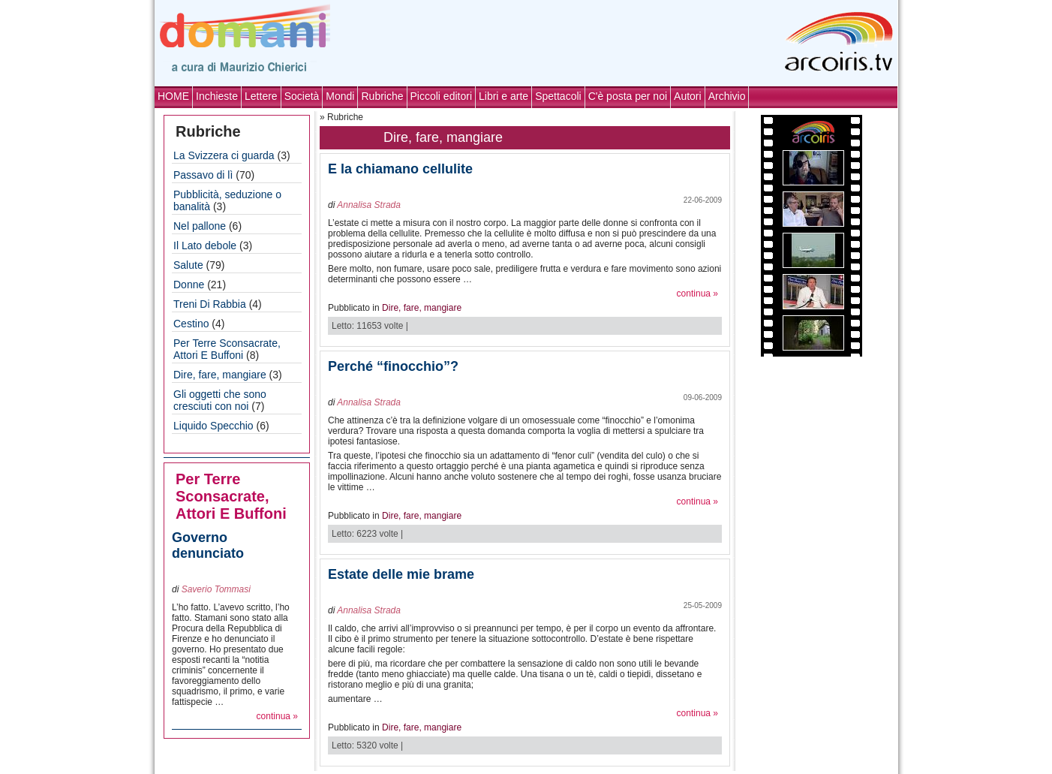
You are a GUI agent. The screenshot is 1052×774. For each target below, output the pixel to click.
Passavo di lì (203, 175)
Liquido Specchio (213, 426)
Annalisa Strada (369, 205)
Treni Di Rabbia (209, 304)
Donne (188, 285)
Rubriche (382, 96)
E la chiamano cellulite (400, 168)
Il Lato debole (204, 245)
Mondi (340, 96)
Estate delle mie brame (401, 574)
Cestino (191, 324)
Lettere (261, 96)
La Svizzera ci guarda (224, 155)
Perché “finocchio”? (393, 366)
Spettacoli (558, 96)
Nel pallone (199, 226)
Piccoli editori (441, 96)
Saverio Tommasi (216, 589)
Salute (188, 265)
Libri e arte (503, 96)
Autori (688, 96)
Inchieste (217, 96)
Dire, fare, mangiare (219, 375)
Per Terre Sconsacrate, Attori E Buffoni (227, 349)
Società (302, 96)
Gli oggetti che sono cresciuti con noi (219, 400)
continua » (277, 716)
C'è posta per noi (627, 96)
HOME (173, 96)
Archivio (727, 96)
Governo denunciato (208, 545)
